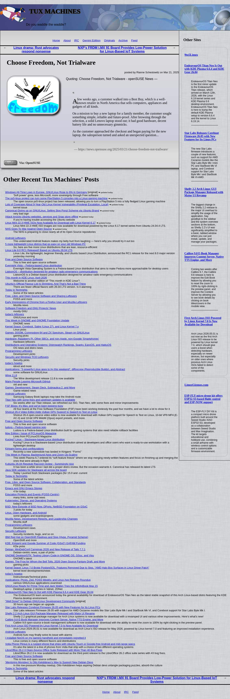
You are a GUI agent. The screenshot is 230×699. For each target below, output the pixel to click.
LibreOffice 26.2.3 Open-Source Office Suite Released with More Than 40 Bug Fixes (53, 650)
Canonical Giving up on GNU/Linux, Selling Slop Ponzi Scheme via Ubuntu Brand (52, 210)
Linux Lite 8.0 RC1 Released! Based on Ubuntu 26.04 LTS (39, 250)
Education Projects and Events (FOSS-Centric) (32, 494)
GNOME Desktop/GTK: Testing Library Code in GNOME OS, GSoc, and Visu (49, 555)
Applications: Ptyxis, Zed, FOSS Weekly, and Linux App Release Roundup (48, 579)
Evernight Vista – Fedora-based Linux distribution (33, 265)
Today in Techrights (16, 289)
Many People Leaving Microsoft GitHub (27, 381)
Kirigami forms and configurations (24, 448)
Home (56, 40)
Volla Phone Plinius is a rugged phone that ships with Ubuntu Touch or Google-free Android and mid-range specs (70, 643)
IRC (76, 40)
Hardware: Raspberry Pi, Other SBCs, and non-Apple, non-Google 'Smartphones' (52, 338)
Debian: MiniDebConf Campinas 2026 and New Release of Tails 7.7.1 (45, 549)
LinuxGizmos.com (196, 384)
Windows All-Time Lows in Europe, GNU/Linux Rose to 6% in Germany (46, 192)
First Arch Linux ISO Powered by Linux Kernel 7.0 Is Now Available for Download (202, 321)
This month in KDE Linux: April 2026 (26, 277)
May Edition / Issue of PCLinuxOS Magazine (31, 433)
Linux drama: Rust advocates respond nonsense (36, 49)
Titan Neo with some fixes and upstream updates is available (40, 399)
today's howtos (13, 363)
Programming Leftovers (18, 350)
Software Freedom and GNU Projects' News (30, 308)
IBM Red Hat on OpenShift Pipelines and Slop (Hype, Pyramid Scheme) (46, 537)
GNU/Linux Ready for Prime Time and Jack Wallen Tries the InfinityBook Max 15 (51, 585)
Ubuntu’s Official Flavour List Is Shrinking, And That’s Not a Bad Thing (45, 283)
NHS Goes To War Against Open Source (28, 228)
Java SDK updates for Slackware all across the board (36, 469)
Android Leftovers (15, 238)
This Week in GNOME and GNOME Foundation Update (37, 320)
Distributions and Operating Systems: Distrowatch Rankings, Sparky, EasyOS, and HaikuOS (58, 344)
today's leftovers (14, 314)
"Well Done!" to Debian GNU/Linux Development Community (40, 601)
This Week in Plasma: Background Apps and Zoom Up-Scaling (41, 454)
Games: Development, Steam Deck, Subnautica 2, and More (40, 387)
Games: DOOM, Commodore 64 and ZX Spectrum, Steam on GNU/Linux (47, 332)
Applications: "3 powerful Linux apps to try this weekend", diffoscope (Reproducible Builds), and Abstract (65, 369)
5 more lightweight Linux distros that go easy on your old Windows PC (45, 244)
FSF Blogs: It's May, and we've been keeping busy (34, 405)
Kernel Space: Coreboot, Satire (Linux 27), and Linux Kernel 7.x (42, 326)
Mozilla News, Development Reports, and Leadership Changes (41, 518)
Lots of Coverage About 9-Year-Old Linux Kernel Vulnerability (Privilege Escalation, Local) (57, 204)
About (67, 40)
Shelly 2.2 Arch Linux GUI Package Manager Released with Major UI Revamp (203, 192)
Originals (109, 40)
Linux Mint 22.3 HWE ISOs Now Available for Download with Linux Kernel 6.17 (50, 222)
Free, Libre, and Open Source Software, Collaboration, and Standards (45, 482)
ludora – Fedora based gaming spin (25, 427)
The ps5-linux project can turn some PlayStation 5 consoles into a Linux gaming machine (56, 198)
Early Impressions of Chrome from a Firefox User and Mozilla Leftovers (46, 302)
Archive (123, 40)
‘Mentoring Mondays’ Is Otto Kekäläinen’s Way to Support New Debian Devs (49, 662)
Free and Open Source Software (24, 259)
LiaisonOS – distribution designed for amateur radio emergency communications (51, 271)
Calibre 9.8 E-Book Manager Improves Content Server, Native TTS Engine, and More (204, 256)
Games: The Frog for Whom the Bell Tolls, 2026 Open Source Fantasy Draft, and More (55, 561)
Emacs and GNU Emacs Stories (23, 488)
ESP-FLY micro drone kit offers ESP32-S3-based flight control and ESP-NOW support (203, 399)
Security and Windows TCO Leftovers (27, 357)
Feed (134, 40)
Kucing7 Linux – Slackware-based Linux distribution (35, 439)
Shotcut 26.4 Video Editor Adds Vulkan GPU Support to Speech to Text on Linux (51, 411)
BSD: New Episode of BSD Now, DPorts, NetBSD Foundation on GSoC (46, 506)
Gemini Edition (91, 40)
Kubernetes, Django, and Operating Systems (31, 500)
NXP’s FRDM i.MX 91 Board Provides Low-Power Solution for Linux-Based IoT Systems (122, 49)
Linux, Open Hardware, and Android (26, 512)
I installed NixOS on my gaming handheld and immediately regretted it (45, 637)
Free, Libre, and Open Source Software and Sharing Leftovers (41, 296)
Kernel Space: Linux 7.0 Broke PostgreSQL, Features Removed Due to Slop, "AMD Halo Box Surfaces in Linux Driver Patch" (77, 567)
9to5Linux (191, 54)
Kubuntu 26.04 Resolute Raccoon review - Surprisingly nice (39, 463)
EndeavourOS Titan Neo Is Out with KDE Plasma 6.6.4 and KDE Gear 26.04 (204, 69)
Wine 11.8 (11, 375)
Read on (10, 162)
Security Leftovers (15, 531)
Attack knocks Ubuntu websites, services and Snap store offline (41, 216)
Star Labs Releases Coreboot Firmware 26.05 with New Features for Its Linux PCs (201, 136)
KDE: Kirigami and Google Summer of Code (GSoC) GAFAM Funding (45, 543)
